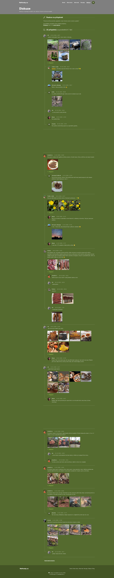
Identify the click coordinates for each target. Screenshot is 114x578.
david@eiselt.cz (60, 574)
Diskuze (88, 2)
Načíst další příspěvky (49, 560)
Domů (63, 2)
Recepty (83, 2)
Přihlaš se (45, 25)
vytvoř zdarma (56, 25)
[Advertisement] (30, 37)
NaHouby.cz (23, 2)
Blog (93, 568)
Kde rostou (69, 2)
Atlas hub (76, 2)
